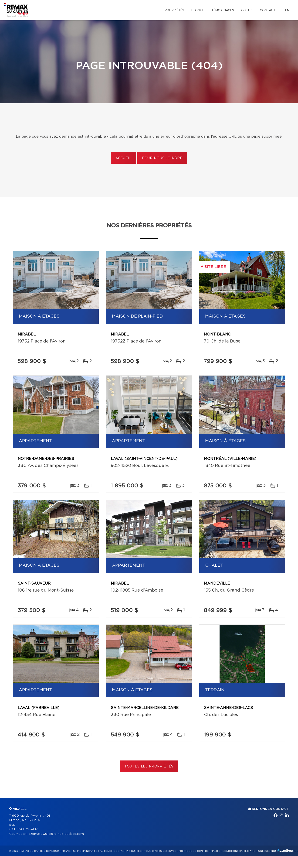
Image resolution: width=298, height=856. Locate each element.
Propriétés (174, 10)
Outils (247, 10)
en (287, 10)
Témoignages (222, 10)
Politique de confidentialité (199, 851)
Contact (267, 10)
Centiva (285, 850)
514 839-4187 (27, 829)
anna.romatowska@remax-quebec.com (53, 833)
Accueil (123, 158)
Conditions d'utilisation (239, 851)
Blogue (197, 10)
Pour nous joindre (162, 158)
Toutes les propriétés (149, 766)
